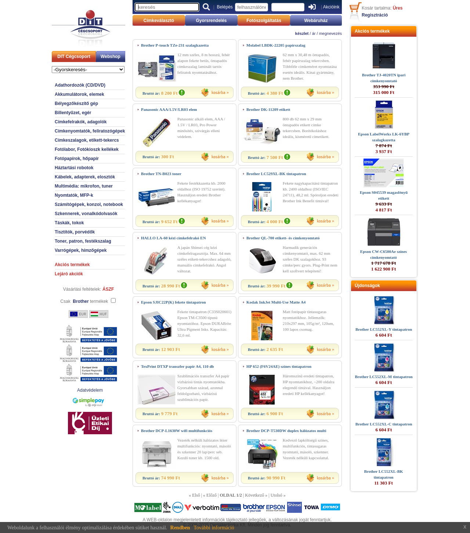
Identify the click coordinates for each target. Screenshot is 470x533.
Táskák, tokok (69, 222)
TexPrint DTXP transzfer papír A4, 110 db (177, 366)
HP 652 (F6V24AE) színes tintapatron (278, 366)
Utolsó (276, 495)
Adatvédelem (90, 390)
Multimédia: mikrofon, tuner (84, 186)
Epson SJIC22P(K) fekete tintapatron (173, 302)
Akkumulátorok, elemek (79, 94)
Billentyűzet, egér (73, 112)
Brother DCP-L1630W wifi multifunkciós (176, 430)
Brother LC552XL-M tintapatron (383, 376)
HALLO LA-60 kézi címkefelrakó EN (173, 238)
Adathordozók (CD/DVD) (80, 85)
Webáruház (316, 20)
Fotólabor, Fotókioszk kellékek (87, 149)
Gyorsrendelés (211, 20)
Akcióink (331, 7)
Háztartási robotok (74, 167)
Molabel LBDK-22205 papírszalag (276, 45)
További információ (214, 527)
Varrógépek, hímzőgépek (80, 250)
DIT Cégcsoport (73, 56)
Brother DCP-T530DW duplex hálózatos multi (286, 430)
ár (314, 33)
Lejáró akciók (69, 273)
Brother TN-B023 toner (161, 173)
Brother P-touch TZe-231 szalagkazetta (175, 45)
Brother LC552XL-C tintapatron (383, 424)
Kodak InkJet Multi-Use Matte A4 (276, 302)
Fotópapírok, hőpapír (77, 158)
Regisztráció (375, 15)
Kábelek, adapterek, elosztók (85, 177)
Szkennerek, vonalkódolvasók (86, 213)
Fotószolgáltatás (263, 20)
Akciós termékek (72, 264)
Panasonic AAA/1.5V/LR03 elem (169, 109)
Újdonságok (367, 285)
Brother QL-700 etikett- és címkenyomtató (282, 238)
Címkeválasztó (159, 20)
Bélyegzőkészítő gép (76, 103)
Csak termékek (84, 301)
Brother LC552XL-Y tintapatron (383, 329)
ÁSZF (108, 289)
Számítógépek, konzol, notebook (89, 204)
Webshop (110, 56)
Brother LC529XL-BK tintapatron (276, 173)
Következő (254, 495)
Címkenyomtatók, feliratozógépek (90, 131)
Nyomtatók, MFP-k (74, 195)
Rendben (180, 527)
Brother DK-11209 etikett (268, 109)
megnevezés (330, 33)
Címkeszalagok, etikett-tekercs (87, 140)
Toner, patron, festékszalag (83, 241)
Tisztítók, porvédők (75, 232)
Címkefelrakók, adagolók (80, 121)
